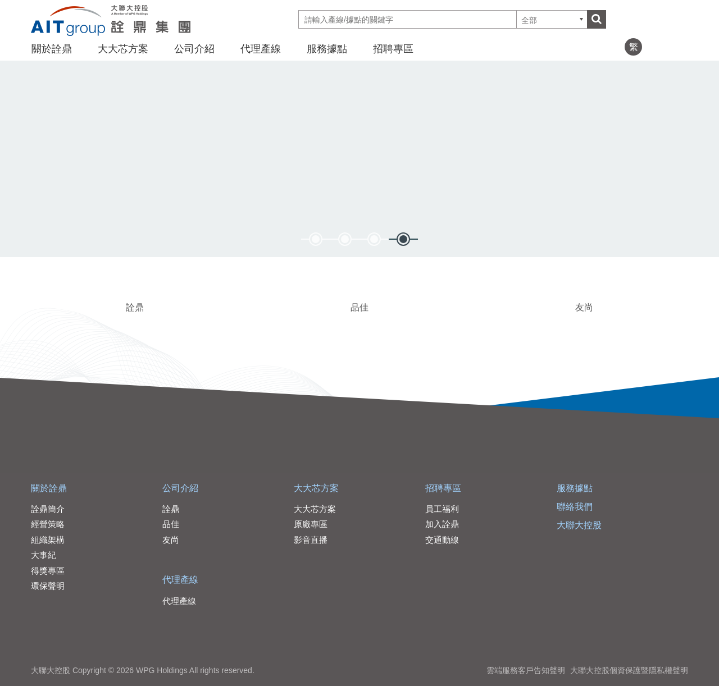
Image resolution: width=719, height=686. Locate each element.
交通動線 (442, 540)
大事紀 (43, 555)
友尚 (584, 307)
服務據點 (327, 48)
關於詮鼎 (51, 48)
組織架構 (48, 540)
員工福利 (442, 509)
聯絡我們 (575, 506)
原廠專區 (310, 524)
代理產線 (260, 48)
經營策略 (48, 524)
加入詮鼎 (442, 524)
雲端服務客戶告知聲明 (525, 670)
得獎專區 (48, 570)
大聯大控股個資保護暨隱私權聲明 (629, 670)
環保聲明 (48, 586)
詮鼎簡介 (48, 509)
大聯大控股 (579, 525)
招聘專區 (393, 48)
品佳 (359, 307)
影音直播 (310, 540)
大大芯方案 (123, 48)
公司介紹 (194, 48)
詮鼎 (135, 307)
